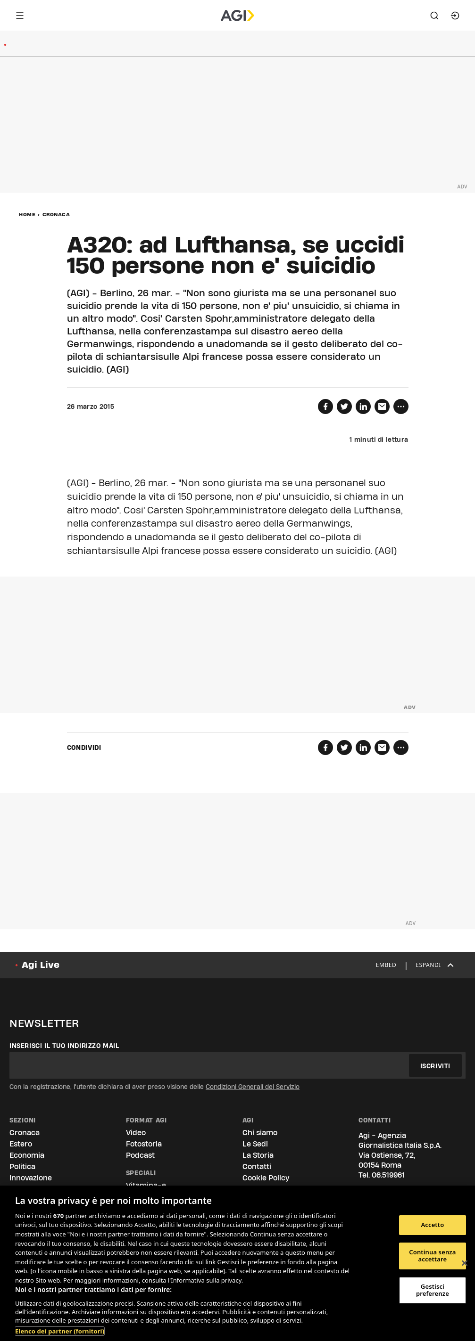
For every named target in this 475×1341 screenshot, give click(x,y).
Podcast (140, 1155)
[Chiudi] (464, 1263)
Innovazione (30, 1177)
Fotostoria (144, 1143)
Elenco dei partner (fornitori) (59, 1331)
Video (136, 1132)
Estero (20, 1143)
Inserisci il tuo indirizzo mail (64, 1045)
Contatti (256, 1166)
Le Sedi (255, 1143)
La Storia (258, 1155)
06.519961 (388, 1174)
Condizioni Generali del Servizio (253, 1086)
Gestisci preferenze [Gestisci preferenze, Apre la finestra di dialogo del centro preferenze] (432, 1290)
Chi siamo (259, 1132)
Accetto (432, 1224)
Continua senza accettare (432, 1256)
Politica (22, 1166)
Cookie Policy (265, 1177)
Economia (26, 1155)
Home (27, 214)
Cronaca (56, 214)
